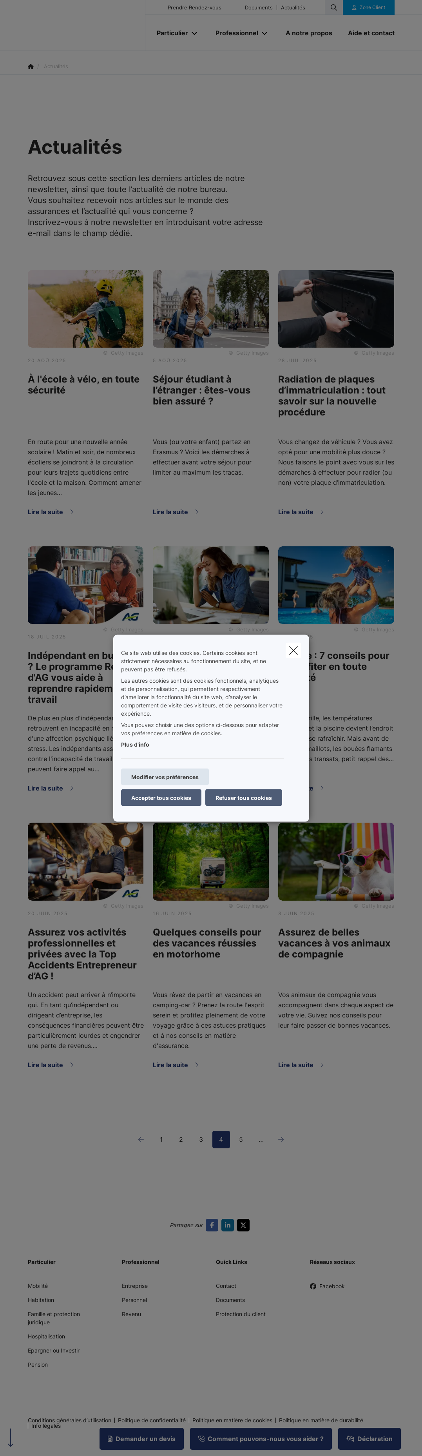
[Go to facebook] (213, 1225)
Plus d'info (135, 744)
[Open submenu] (195, 33)
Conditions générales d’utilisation (69, 1420)
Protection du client (241, 1314)
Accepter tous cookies (161, 797)
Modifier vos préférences (165, 776)
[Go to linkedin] (229, 1225)
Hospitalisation (46, 1336)
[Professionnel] (234, 33)
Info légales (46, 1426)
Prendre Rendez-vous (194, 7)
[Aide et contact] (367, 33)
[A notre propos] (309, 33)
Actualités (293, 7)
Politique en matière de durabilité (321, 1420)
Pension (38, 1364)
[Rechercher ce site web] (334, 7)
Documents (259, 7)
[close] (293, 650)
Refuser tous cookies (244, 797)
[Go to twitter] (245, 1225)
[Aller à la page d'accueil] (86, 25)
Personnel (134, 1299)
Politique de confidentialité (152, 1420)
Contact (226, 1285)
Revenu (131, 1314)
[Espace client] (369, 7)
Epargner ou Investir (54, 1350)
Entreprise (135, 1285)
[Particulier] (169, 33)
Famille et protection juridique (54, 1318)
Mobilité (38, 1285)
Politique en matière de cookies (232, 1420)
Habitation (41, 1299)
